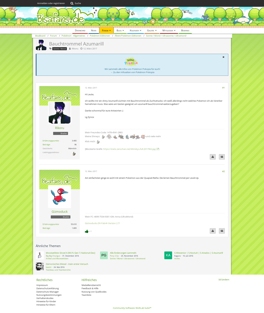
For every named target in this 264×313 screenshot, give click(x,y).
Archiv (177, 258)
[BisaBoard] (132, 17)
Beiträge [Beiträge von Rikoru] (46, 144)
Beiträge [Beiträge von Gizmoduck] (46, 228)
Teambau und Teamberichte (58, 270)
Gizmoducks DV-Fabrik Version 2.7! (102, 223)
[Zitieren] (222, 156)
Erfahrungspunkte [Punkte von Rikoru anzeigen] (51, 140)
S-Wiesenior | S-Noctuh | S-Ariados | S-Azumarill (198, 252)
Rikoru (75, 48)
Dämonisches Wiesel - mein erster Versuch (67, 263)
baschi (48, 267)
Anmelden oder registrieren (51, 3)
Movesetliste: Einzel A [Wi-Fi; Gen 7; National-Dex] (70, 252)
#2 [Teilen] (223, 171)
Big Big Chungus (53, 255)
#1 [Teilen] (223, 87)
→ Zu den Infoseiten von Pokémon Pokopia (132, 72)
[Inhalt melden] (213, 156)
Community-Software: (132, 307)
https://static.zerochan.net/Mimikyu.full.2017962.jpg (129, 148)
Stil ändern (223, 279)
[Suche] (75, 3)
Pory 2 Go (114, 255)
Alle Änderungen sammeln (123, 252)
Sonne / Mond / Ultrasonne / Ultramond (127, 258)
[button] (223, 57)
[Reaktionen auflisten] (88, 231)
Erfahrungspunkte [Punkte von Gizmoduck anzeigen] (51, 224)
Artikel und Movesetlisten (57, 258)
